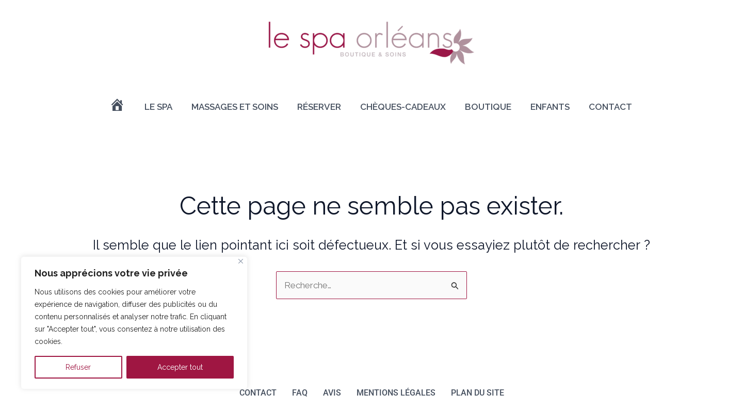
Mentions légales (396, 393)
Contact (610, 107)
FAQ (300, 393)
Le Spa (158, 107)
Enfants (550, 107)
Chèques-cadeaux (403, 107)
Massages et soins (234, 107)
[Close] (240, 261)
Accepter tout (180, 367)
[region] (134, 322)
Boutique (488, 107)
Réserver (319, 107)
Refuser (78, 367)
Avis (332, 393)
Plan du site (477, 393)
